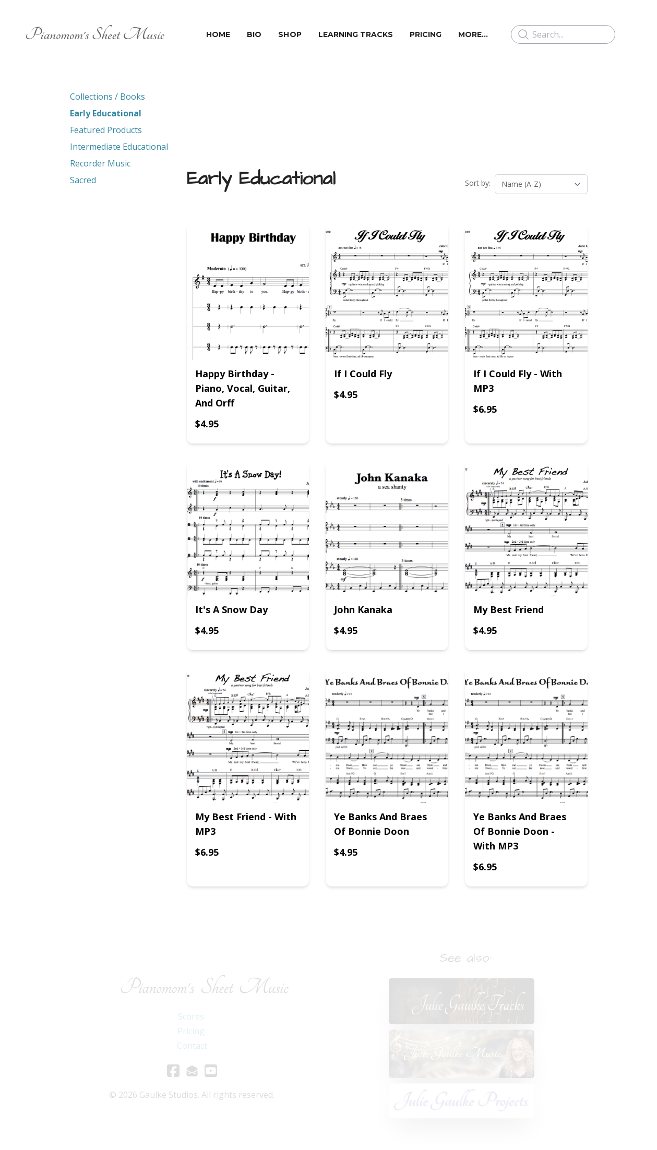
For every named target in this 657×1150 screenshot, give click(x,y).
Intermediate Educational (119, 146)
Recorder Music (100, 163)
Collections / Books (107, 96)
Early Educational (105, 113)
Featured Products (106, 130)
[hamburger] (176, 34)
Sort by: (478, 183)
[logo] (94, 34)
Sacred (83, 180)
